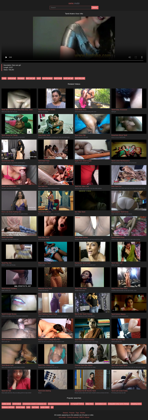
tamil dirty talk (80, 78)
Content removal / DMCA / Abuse (78, 417)
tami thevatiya (47, 78)
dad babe (35, 407)
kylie (28, 407)
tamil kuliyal (17, 404)
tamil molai (58, 78)
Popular (71, 413)
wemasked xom (100, 404)
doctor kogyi (20, 407)
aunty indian (45, 407)
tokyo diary (89, 404)
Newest (65, 413)
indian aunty (6, 404)
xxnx (74, 3)
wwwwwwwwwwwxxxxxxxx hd (58, 404)
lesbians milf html (8, 407)
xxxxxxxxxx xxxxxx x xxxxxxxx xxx (34, 404)
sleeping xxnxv (136, 404)
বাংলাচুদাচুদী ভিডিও (77, 404)
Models (82, 413)
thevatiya (21, 78)
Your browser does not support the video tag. (74, 39)
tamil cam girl (68, 78)
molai (4, 78)
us (52, 407)
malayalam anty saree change (118, 404)
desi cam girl (30, 78)
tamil (38, 78)
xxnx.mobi (62, 417)
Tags (77, 413)
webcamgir (12, 78)
